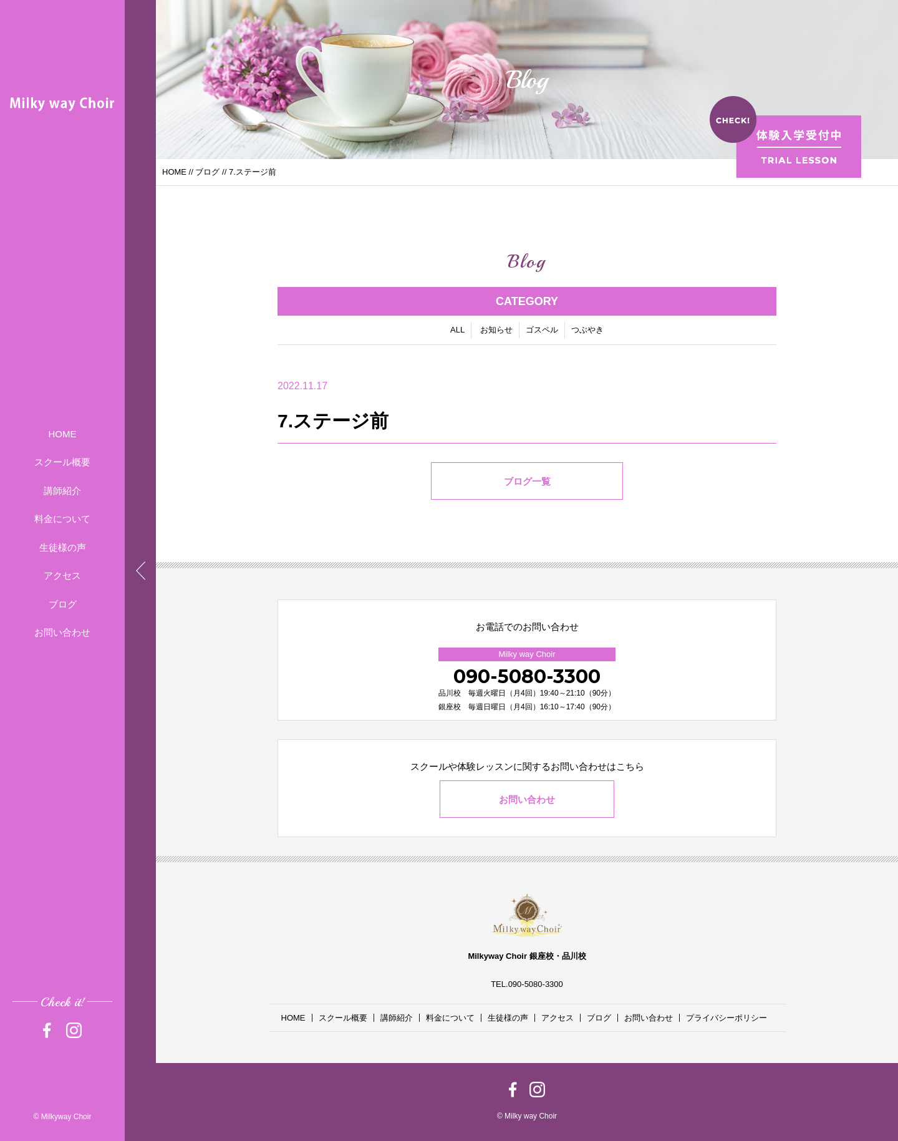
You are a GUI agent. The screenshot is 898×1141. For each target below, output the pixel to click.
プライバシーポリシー (726, 1017)
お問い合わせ (62, 632)
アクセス (62, 575)
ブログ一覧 (527, 482)
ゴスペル (542, 330)
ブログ (63, 604)
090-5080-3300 (527, 676)
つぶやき (587, 330)
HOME (63, 434)
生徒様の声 (62, 547)
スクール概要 (62, 462)
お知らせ (496, 330)
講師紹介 (62, 490)
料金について (62, 518)
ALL (457, 330)
